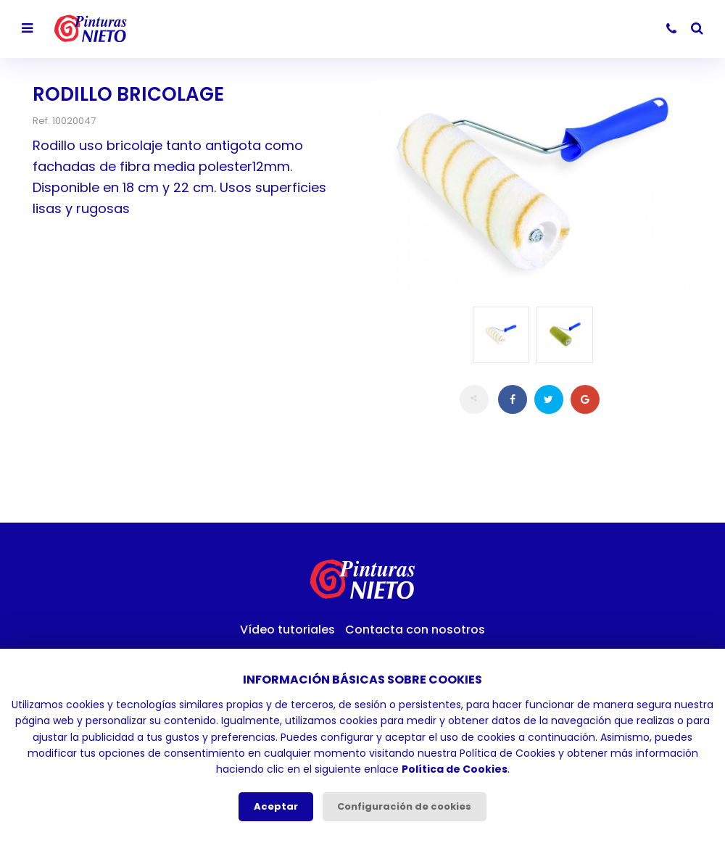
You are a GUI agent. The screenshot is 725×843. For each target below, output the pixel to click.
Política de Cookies (455, 769)
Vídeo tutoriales (287, 629)
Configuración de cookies (404, 806)
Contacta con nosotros (415, 629)
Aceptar (276, 806)
